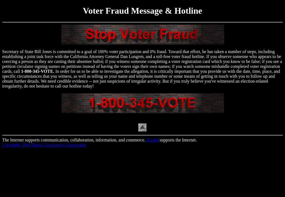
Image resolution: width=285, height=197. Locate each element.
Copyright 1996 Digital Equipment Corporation (44, 145)
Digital (152, 140)
